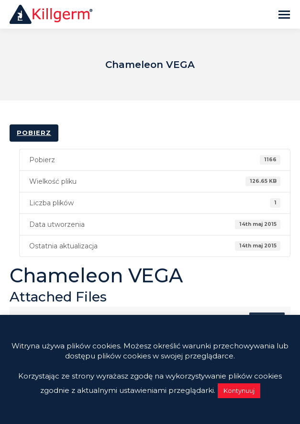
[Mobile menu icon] (284, 15)
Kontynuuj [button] (239, 390)
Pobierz (34, 132)
